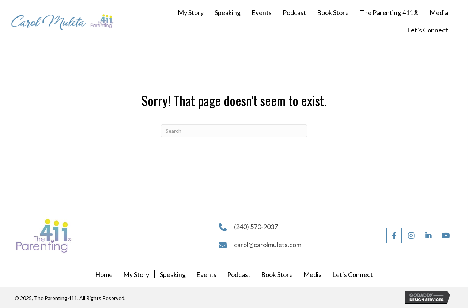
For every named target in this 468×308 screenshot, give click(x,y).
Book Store (277, 274)
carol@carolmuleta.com (267, 244)
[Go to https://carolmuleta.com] (48, 20)
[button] (394, 235)
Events (206, 274)
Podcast (238, 274)
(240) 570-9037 (256, 227)
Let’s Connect (352, 274)
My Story (136, 274)
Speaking (173, 274)
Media (312, 274)
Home (104, 274)
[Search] (234, 130)
